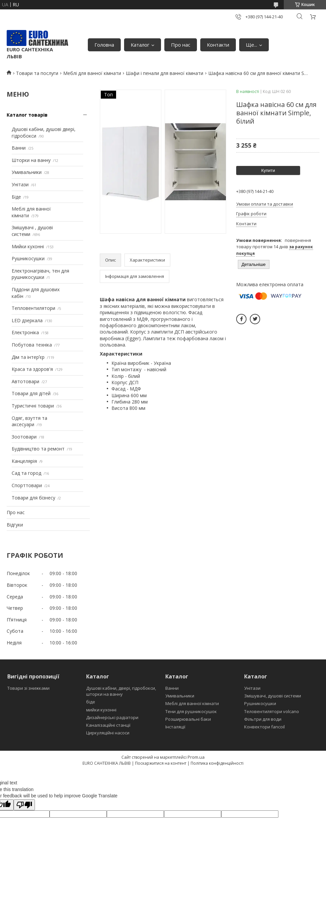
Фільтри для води (262, 719)
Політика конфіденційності (217, 763)
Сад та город (26, 473)
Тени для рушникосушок (191, 711)
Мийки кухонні (28, 246)
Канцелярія (24, 461)
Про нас (180, 44)
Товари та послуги (37, 73)
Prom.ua (196, 757)
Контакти (218, 44)
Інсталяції (175, 727)
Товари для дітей (31, 393)
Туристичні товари (33, 406)
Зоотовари (24, 437)
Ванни (19, 148)
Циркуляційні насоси (107, 733)
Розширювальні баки (188, 719)
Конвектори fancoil (264, 727)
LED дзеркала (27, 320)
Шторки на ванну (31, 160)
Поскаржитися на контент (160, 763)
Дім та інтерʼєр (28, 357)
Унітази (20, 184)
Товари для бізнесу (33, 497)
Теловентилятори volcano (271, 711)
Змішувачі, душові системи (272, 696)
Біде (16, 197)
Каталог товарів (27, 115)
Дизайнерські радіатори (112, 717)
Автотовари (25, 381)
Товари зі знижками (28, 688)
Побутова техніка (32, 345)
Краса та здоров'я (32, 369)
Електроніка (25, 332)
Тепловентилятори (33, 308)
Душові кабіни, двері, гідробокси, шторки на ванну (121, 691)
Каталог (140, 44)
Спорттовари (27, 485)
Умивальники (27, 172)
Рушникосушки (28, 258)
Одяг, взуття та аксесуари (29, 421)
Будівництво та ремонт (38, 449)
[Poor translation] (24, 804)
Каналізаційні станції (108, 725)
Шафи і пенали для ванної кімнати (164, 73)
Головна (104, 44)
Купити (268, 170)
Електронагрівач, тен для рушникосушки (40, 274)
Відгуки (15, 524)
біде (90, 702)
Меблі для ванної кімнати (92, 73)
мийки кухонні (101, 710)
